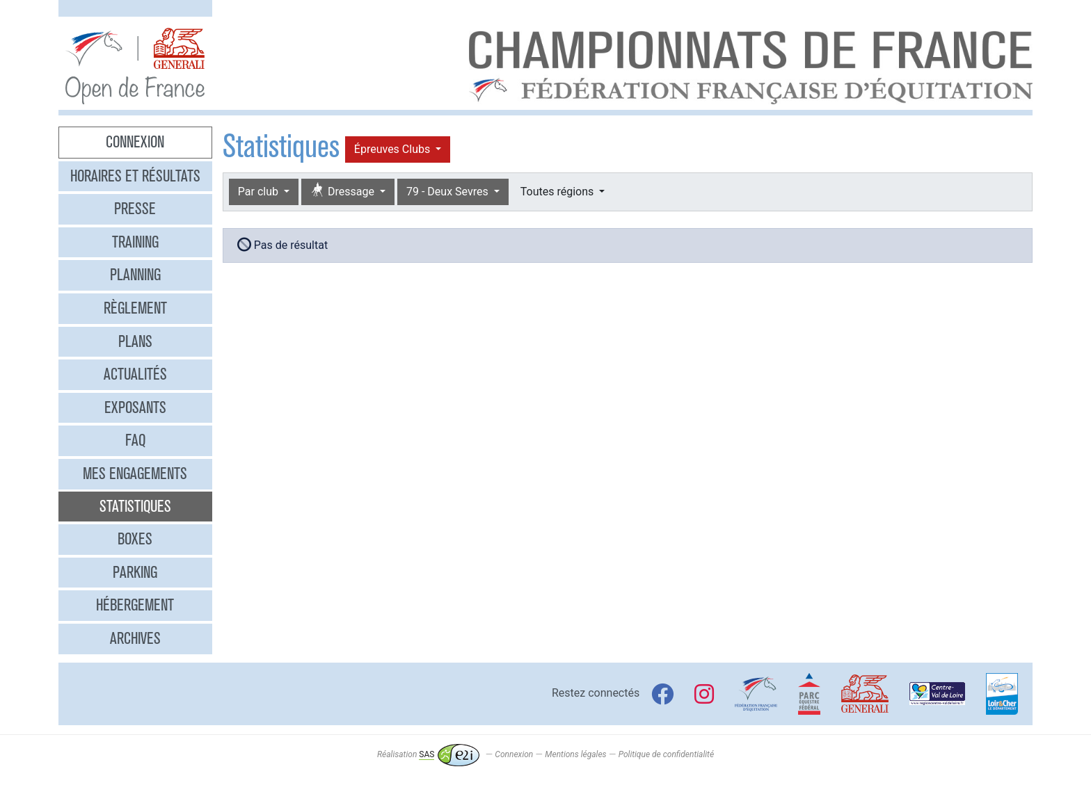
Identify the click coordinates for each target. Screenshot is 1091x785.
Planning (135, 274)
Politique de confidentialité (666, 754)
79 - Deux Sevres (448, 191)
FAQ (135, 440)
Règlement (135, 308)
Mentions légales (575, 754)
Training (135, 242)
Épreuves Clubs (393, 149)
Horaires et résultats (135, 176)
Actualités (135, 374)
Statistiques (135, 506)
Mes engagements (135, 473)
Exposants (135, 407)
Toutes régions (558, 191)
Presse (135, 208)
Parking (135, 572)
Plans (135, 341)
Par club (259, 191)
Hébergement (135, 605)
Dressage (343, 191)
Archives (135, 638)
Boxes (135, 539)
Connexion (135, 142)
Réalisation (428, 754)
